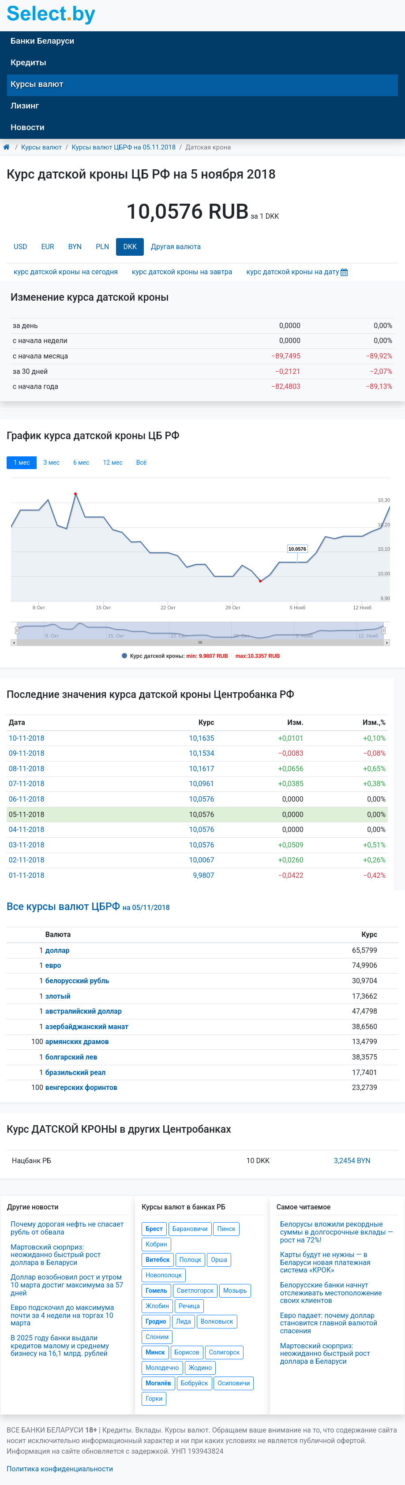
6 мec (81, 462)
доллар (57, 950)
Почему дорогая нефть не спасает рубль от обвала (67, 1228)
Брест (154, 1228)
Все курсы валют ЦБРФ (88, 907)
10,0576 (201, 799)
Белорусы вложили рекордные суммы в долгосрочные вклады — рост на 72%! (336, 1232)
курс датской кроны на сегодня (66, 272)
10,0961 (201, 784)
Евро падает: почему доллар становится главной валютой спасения (329, 1323)
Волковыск (217, 1321)
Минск (155, 1352)
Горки (154, 1398)
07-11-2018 (27, 784)
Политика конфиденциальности (60, 1469)
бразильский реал (75, 1072)
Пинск (226, 1228)
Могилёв (158, 1383)
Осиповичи (234, 1383)
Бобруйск (194, 1383)
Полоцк (191, 1259)
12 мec (112, 462)
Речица (189, 1306)
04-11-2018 (27, 829)
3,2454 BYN (352, 1161)
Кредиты (28, 62)
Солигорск (224, 1352)
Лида (183, 1321)
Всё (141, 462)
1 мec (22, 462)
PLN (102, 247)
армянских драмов (77, 1041)
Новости (28, 127)
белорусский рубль (77, 981)
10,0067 (201, 860)
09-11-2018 (27, 753)
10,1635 (201, 738)
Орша (219, 1259)
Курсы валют (37, 84)
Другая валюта (176, 247)
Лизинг (25, 106)
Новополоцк (164, 1275)
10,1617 (201, 769)
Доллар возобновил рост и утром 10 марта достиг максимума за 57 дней (67, 1285)
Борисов (187, 1352)
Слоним (157, 1336)
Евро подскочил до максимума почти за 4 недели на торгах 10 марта (62, 1315)
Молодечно (162, 1367)
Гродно (156, 1321)
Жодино (200, 1367)
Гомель (156, 1290)
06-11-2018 (27, 799)
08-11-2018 (27, 769)
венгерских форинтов (81, 1087)
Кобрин (156, 1244)
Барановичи (190, 1228)
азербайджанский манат (86, 1026)
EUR (47, 247)
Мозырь (235, 1290)
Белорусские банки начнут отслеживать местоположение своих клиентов (331, 1293)
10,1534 (201, 753)
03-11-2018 (27, 845)
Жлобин (157, 1306)
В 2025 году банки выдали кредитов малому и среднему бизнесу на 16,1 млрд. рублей (60, 1346)
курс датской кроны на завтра (182, 272)
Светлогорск (195, 1290)
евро (53, 965)
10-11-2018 (27, 738)
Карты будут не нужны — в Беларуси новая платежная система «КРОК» (325, 1262)
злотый (58, 996)
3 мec (51, 462)
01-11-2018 (27, 875)
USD (20, 247)
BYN (75, 247)
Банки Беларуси (42, 41)
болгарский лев (71, 1057)
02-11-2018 (27, 860)
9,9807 (203, 875)
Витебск (157, 1259)
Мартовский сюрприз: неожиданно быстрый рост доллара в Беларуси (56, 1255)
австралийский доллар (83, 1011)
